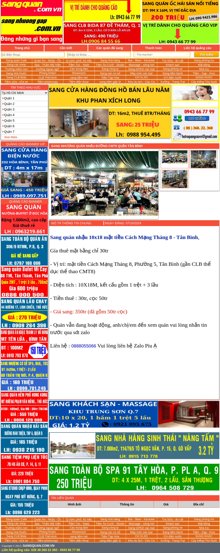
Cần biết (66, 48)
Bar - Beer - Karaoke (141, 60)
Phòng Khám (47, 73)
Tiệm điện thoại (79, 81)
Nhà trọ (204, 69)
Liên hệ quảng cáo (197, 48)
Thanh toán (153, 48)
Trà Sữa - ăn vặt (172, 60)
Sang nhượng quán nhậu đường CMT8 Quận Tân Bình (97, 146)
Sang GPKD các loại (141, 69)
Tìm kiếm (206, 54)
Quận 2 (9, 104)
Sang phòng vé (172, 69)
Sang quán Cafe (16, 60)
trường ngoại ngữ (47, 69)
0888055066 (83, 345)
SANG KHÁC (204, 77)
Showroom (79, 73)
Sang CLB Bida (16, 77)
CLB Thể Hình (47, 77)
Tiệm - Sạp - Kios (204, 73)
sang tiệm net (79, 77)
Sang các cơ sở (110, 73)
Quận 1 (9, 98)
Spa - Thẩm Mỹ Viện (47, 65)
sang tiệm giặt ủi (110, 81)
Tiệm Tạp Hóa (110, 77)
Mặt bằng (204, 65)
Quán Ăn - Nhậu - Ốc (47, 60)
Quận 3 (9, 109)
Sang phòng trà (204, 60)
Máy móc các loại (141, 73)
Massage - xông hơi (141, 65)
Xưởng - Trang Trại (172, 81)
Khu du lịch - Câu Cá (141, 81)
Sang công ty (110, 69)
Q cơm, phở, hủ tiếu (79, 60)
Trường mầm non (16, 69)
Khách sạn (172, 65)
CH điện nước (172, 77)
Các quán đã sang (109, 48)
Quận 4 (9, 115)
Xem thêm (10, 137)
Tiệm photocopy (47, 81)
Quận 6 (9, 126)
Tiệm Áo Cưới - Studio (110, 65)
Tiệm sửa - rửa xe (16, 81)
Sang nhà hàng (110, 60)
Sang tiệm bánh (173, 73)
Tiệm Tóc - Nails (78, 65)
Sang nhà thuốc (16, 73)
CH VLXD (141, 77)
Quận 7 (9, 131)
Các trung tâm (79, 69)
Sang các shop (16, 64)
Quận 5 (9, 120)
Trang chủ (22, 48)
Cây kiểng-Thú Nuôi (204, 81)
